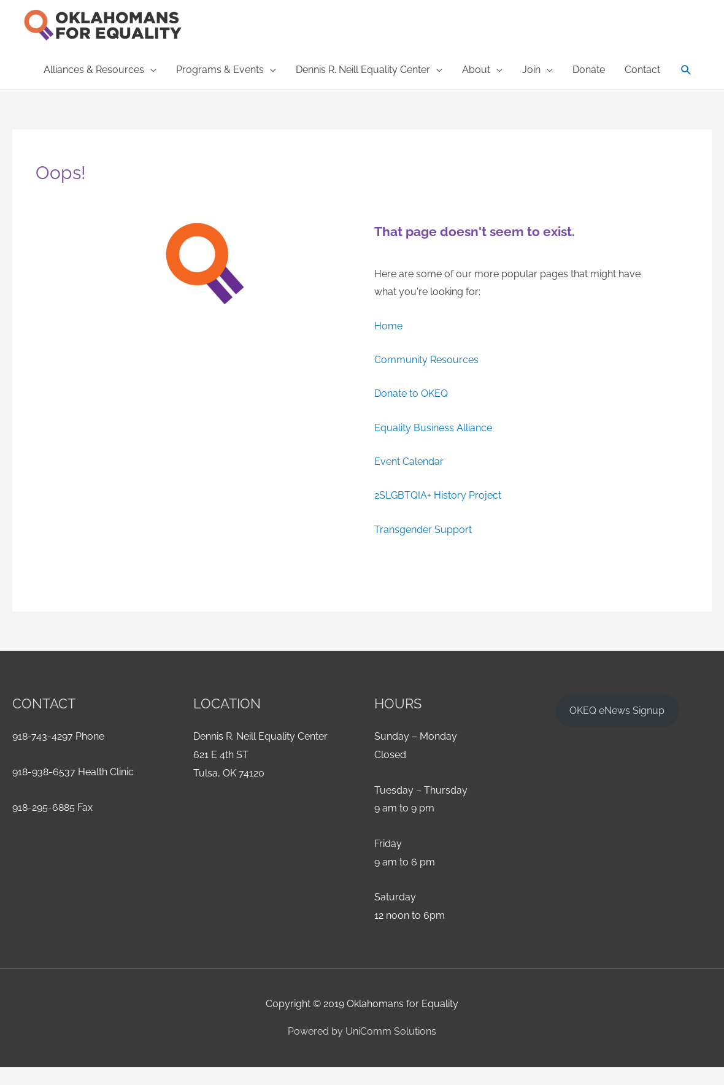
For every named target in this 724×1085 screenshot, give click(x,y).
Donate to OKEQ (411, 393)
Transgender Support (423, 529)
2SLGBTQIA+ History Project (437, 495)
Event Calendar (409, 461)
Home (388, 326)
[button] (100, 70)
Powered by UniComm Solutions (362, 1031)
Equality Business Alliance (433, 428)
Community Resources (426, 360)
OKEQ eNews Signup (616, 710)
